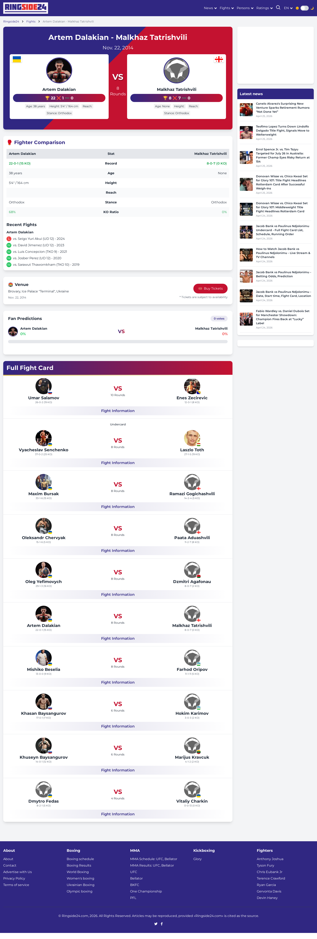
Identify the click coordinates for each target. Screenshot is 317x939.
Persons (243, 8)
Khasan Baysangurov (43, 719)
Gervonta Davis (269, 897)
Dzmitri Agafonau (192, 587)
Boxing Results (79, 871)
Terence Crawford (271, 884)
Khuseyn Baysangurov (44, 763)
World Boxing (78, 878)
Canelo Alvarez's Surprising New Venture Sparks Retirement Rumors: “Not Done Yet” (283, 108)
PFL (133, 904)
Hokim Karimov (192, 719)
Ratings (262, 8)
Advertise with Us (17, 878)
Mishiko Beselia (43, 675)
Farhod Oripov (192, 675)
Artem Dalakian (45, 89)
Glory (197, 865)
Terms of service (16, 891)
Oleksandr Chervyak (43, 543)
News (208, 8)
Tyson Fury (265, 871)
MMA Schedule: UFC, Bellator (153, 865)
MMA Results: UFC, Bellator (152, 871)
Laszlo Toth (192, 456)
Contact (9, 871)
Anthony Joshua (270, 865)
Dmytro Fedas (43, 807)
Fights (225, 8)
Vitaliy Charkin (192, 807)
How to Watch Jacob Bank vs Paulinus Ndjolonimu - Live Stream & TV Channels (283, 253)
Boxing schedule (80, 865)
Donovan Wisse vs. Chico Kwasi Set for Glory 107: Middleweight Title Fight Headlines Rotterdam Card (282, 207)
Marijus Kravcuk (192, 763)
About (8, 865)
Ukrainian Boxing (80, 891)
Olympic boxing (79, 897)
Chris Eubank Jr (269, 878)
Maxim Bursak (43, 499)
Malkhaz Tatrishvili (190, 92)
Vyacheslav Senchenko (43, 456)
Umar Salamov (43, 404)
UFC (133, 878)
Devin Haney (267, 904)
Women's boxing (80, 884)
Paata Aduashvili (192, 543)
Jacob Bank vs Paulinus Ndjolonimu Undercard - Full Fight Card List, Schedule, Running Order (282, 230)
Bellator (136, 884)
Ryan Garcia (266, 891)
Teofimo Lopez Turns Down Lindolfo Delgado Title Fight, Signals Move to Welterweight (282, 130)
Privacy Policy (14, 884)
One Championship (146, 897)
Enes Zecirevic (192, 404)
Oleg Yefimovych (43, 587)
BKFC (134, 891)
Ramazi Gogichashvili (192, 499)
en (286, 8)
